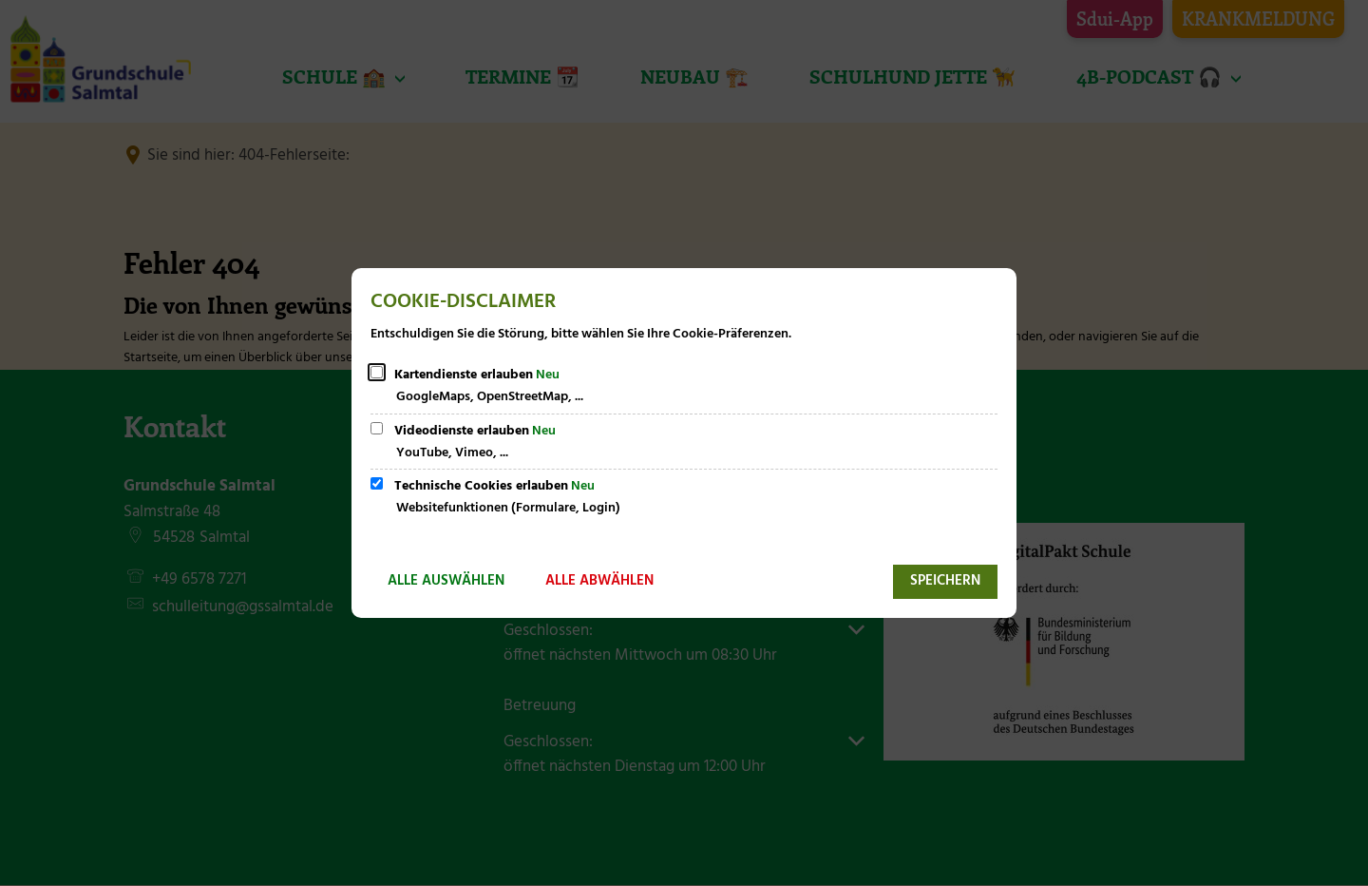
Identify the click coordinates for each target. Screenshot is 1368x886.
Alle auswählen (446, 580)
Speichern (945, 580)
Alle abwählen (599, 580)
